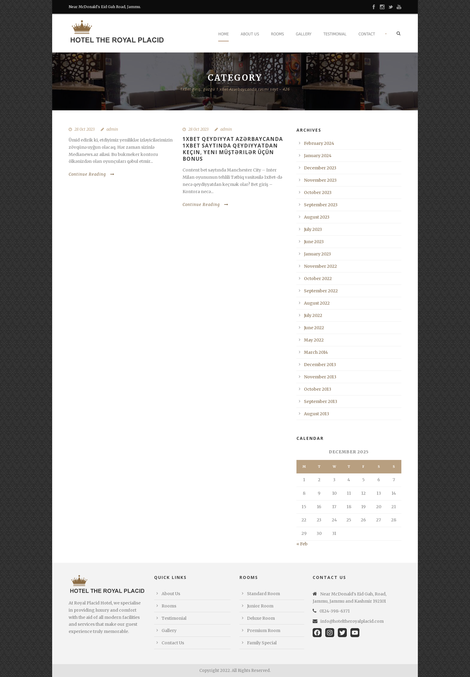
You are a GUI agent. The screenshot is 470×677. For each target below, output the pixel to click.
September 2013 (320, 401)
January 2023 (317, 254)
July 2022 (313, 315)
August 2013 (316, 413)
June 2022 (314, 327)
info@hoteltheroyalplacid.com (352, 621)
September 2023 (321, 204)
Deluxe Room (261, 618)
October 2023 (318, 192)
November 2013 (320, 377)
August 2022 (317, 303)
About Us (250, 34)
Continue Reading (92, 174)
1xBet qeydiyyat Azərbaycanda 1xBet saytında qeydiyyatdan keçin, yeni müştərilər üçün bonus (233, 149)
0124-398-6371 (335, 611)
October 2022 (318, 278)
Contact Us (173, 643)
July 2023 (313, 229)
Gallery (303, 34)
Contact (366, 34)
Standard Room (263, 593)
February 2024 (319, 143)
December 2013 (320, 364)
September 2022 (321, 291)
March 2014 (316, 352)
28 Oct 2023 (84, 129)
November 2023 (320, 180)
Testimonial (335, 34)
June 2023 (314, 241)
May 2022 (314, 340)
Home (223, 34)
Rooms (277, 34)
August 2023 (316, 217)
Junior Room (260, 606)
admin (112, 129)
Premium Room (263, 630)
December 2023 (320, 168)
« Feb (302, 544)
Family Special (262, 643)
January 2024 (318, 155)
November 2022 (320, 266)
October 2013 (317, 389)
